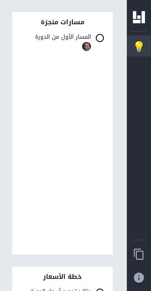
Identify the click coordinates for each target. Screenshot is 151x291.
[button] (62, 43)
